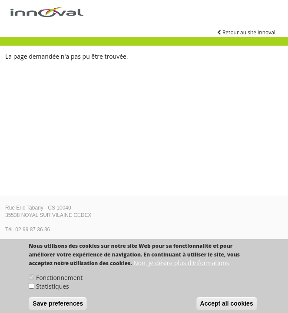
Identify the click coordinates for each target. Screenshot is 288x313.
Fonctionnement (59, 282)
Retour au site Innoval (246, 32)
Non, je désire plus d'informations (181, 267)
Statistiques (52, 291)
